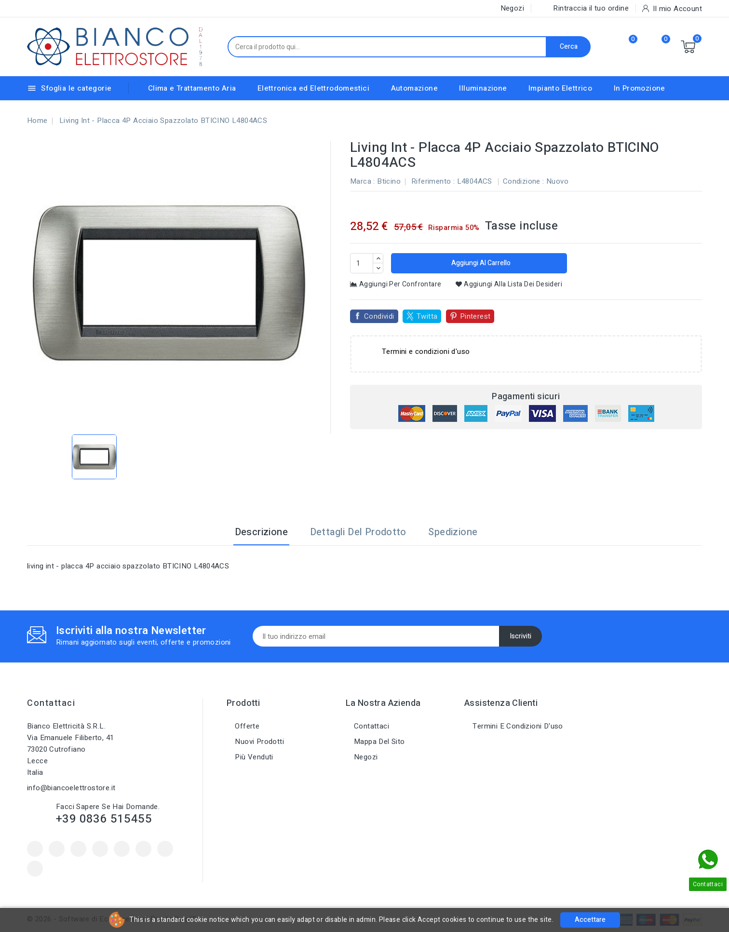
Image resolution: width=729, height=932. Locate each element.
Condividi (379, 316)
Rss (78, 849)
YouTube (100, 849)
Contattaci (51, 703)
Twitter (57, 849)
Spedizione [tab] (452, 532)
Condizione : (523, 181)
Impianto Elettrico (560, 88)
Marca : (362, 181)
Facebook (35, 849)
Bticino (389, 181)
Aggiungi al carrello (480, 263)
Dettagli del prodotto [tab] (358, 532)
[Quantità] (361, 263)
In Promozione (639, 88)
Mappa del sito (378, 741)
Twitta (427, 316)
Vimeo (143, 849)
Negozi (365, 757)
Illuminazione (483, 88)
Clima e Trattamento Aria (192, 88)
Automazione (414, 88)
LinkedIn (35, 869)
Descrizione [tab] (261, 532)
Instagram (165, 849)
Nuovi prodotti (258, 741)
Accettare (590, 920)
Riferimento (431, 181)
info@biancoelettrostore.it (71, 788)
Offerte (246, 726)
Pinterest (475, 316)
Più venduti (253, 757)
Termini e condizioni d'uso (517, 726)
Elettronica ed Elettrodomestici (313, 88)
